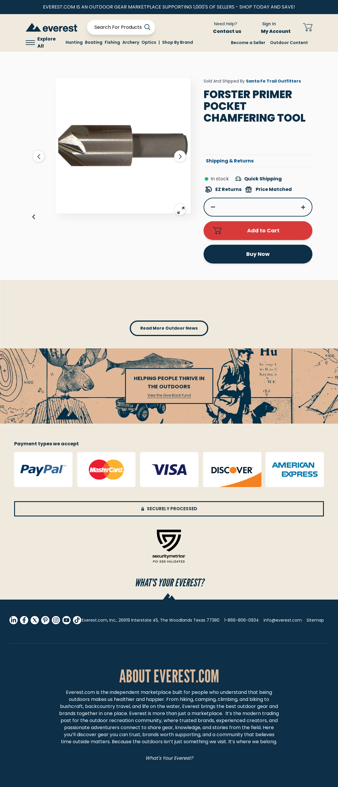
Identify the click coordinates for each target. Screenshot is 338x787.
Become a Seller (248, 43)
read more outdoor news (169, 328)
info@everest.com (283, 620)
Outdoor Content (289, 43)
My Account (279, 31)
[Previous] (34, 218)
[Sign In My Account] (272, 27)
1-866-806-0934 (241, 620)
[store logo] (51, 27)
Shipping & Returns (230, 160)
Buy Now (258, 254)
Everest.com (80, 692)
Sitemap (315, 620)
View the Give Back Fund (169, 395)
